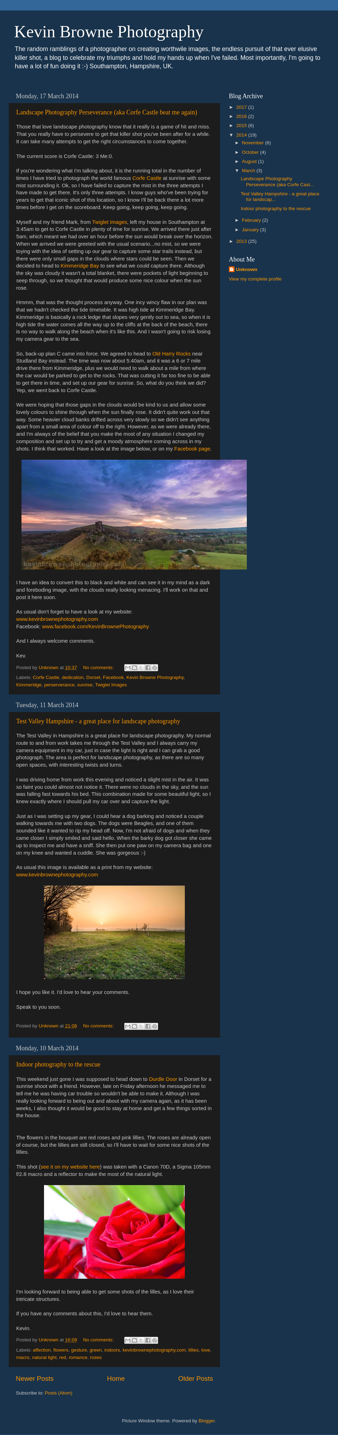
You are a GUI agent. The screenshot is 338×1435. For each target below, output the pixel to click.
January (251, 229)
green (95, 1350)
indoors (112, 1350)
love (205, 1350)
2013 (242, 241)
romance (78, 1357)
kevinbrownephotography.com (154, 1350)
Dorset (93, 677)
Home (116, 1378)
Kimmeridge (29, 684)
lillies (193, 1350)
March (249, 170)
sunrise (85, 684)
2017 (242, 107)
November (253, 142)
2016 (242, 116)
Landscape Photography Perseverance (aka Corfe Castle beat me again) (106, 112)
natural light (44, 1357)
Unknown (246, 269)
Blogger (207, 1420)
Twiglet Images (109, 222)
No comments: (99, 667)
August (250, 161)
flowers (61, 1350)
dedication (73, 677)
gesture (79, 1350)
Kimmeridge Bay (80, 266)
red (62, 1357)
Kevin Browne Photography (109, 31)
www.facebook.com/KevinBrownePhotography (95, 626)
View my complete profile (255, 279)
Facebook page (192, 449)
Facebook (113, 677)
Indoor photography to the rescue (58, 1064)
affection (42, 1350)
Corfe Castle (147, 178)
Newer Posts (35, 1378)
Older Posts (195, 1378)
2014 (242, 135)
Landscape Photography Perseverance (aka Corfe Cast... (277, 181)
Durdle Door (163, 1079)
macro (23, 1357)
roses (95, 1357)
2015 (242, 125)
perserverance (59, 684)
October (251, 152)
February (252, 220)
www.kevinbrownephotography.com (57, 619)
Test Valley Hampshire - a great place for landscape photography (98, 721)
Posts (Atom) (59, 1393)
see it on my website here (70, 1167)
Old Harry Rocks (171, 354)
